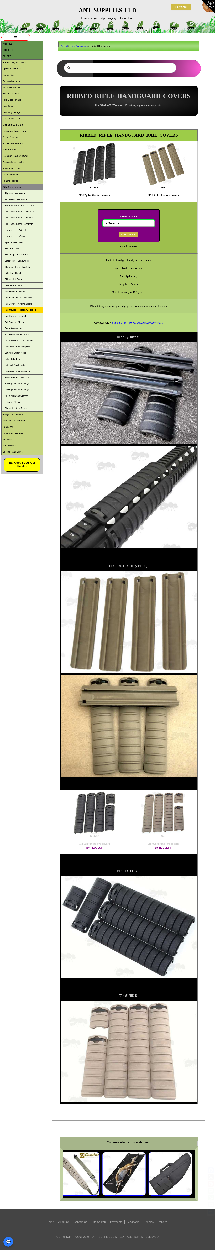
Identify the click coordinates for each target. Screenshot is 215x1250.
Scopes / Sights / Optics (14, 62)
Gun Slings (8, 106)
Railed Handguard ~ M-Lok (17, 371)
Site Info (8, 50)
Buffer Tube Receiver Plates (18, 377)
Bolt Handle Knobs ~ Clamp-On (19, 212)
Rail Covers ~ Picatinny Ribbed (20, 310)
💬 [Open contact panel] (8, 1241)
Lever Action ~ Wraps (15, 236)
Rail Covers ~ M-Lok (14, 322)
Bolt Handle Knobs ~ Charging (19, 218)
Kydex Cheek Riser (14, 242)
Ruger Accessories (13, 328)
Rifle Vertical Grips (13, 285)
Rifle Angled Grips (13, 279)
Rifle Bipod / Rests (12, 93)
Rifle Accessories (79, 46)
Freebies (148, 1222)
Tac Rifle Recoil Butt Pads (17, 334)
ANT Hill (7, 44)
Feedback (133, 1222)
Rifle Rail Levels (12, 248)
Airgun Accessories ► (15, 193)
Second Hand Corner (13, 452)
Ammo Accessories (12, 137)
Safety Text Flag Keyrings (17, 261)
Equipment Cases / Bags (15, 131)
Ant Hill (64, 46)
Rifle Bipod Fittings (12, 99)
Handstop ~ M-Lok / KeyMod (18, 297)
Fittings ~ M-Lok (12, 402)
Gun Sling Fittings (11, 112)
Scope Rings (9, 75)
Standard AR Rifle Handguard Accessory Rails (137, 322)
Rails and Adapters (12, 81)
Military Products (11, 174)
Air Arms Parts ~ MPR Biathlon (19, 341)
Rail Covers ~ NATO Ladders (18, 304)
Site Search (99, 1222)
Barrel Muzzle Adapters (14, 420)
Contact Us (80, 1222)
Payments (116, 1222)
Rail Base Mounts (11, 87)
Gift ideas (7, 439)
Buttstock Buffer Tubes (15, 353)
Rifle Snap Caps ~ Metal (16, 254)
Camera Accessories (13, 433)
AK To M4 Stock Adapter (16, 396)
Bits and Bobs (9, 445)
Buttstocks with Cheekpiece (17, 347)
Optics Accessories (12, 68)
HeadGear (8, 427)
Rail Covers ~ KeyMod (15, 316)
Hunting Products (11, 181)
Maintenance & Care (13, 124)
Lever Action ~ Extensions (17, 230)
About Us (64, 1222)
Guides (7, 56)
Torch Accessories (11, 118)
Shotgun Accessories (13, 414)
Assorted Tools (10, 149)
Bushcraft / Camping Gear (15, 156)
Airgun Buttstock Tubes (15, 408)
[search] (119, 68)
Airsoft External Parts (13, 143)
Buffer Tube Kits (12, 359)
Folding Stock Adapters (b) (17, 390)
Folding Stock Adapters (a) (17, 383)
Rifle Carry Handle (13, 273)
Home (50, 1222)
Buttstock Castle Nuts (15, 365)
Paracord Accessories (13, 162)
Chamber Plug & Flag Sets (17, 267)
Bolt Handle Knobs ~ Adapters (19, 224)
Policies (162, 1222)
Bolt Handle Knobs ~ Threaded (19, 205)
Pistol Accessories (11, 168)
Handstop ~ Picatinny (15, 291)
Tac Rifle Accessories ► (16, 199)
